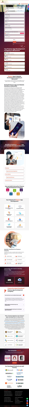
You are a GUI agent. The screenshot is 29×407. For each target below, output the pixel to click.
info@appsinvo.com (8, 3)
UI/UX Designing (17, 400)
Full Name (6, 8)
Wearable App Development (19, 401)
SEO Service (16, 398)
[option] (9, 280)
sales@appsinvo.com (14, 3)
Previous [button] (22, 285)
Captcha (6, 35)
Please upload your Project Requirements (11, 31)
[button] (27, 405)
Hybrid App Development (18, 394)
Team (6, 21)
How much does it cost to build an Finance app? (13, 295)
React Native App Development (8, 401)
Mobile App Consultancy (7, 400)
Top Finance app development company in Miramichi (14, 321)
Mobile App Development (7, 391)
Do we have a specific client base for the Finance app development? (13, 309)
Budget (6, 24)
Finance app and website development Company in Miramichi (14, 323)
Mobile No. (7, 17)
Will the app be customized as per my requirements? (11, 305)
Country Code (7, 14)
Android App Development (8, 392)
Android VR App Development (8, 394)
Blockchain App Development (8, 395)
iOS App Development (18, 395)
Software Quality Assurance (19, 397)
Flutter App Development (18, 392)
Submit (14, 41)
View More (14, 362)
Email (6, 11)
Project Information (8, 27)
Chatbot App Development (19, 391)
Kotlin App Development (7, 398)
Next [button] (24, 285)
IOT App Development (7, 397)
